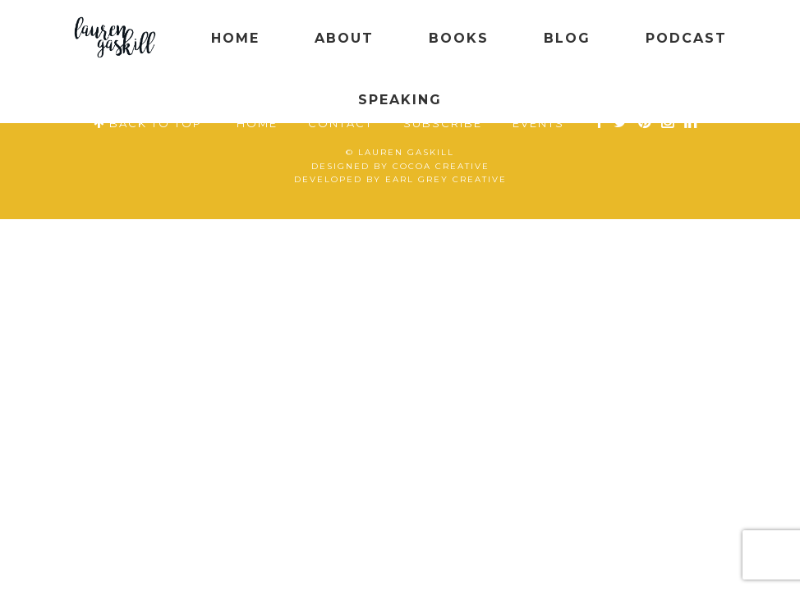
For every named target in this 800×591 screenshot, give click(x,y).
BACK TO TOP (148, 123)
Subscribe (442, 123)
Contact (340, 123)
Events (538, 123)
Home (257, 123)
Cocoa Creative (441, 166)
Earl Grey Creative (446, 179)
